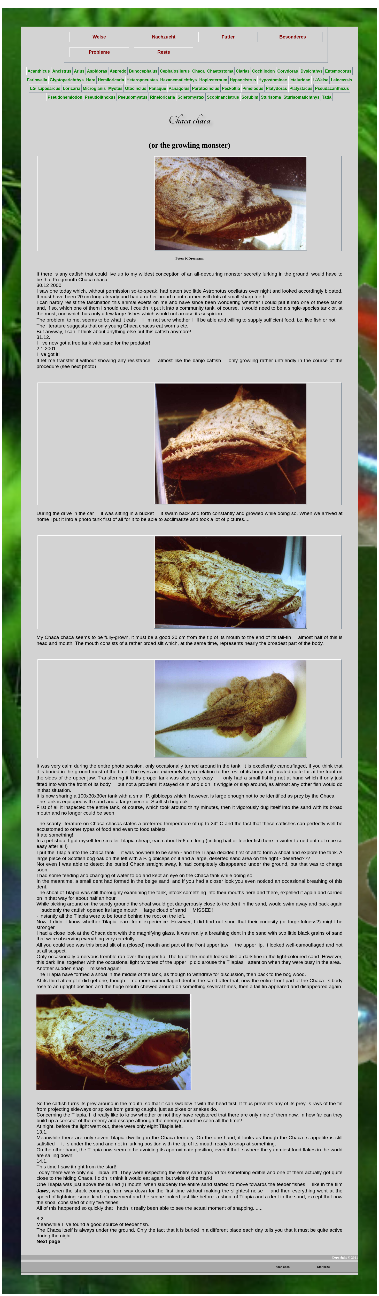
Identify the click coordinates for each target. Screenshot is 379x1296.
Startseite (323, 1266)
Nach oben (283, 1266)
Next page (48, 1241)
